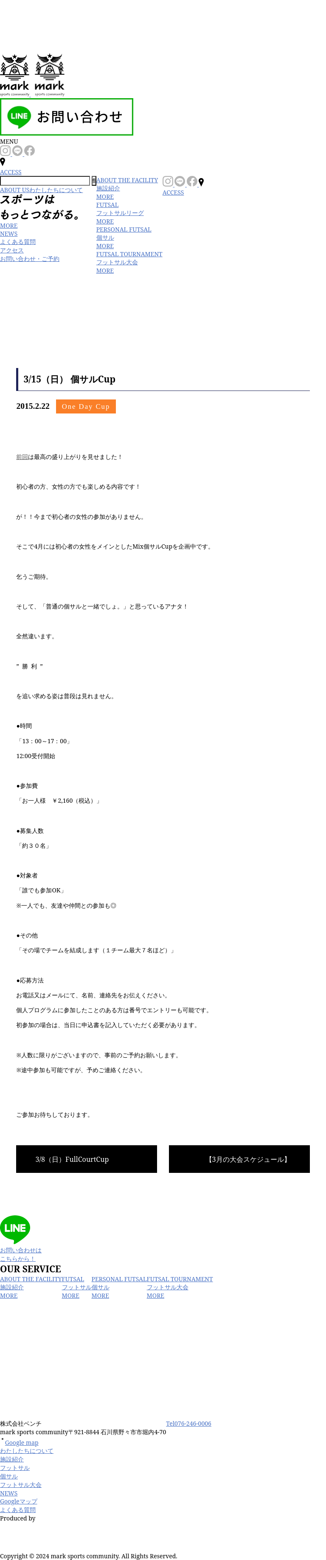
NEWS (8, 233)
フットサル (15, 1468)
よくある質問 (18, 242)
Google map (19, 1442)
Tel (188, 1423)
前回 (22, 457)
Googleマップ (18, 1501)
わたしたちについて (26, 1451)
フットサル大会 (21, 1485)
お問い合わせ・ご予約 (29, 259)
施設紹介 (12, 1459)
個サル (9, 1476)
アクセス (12, 250)
